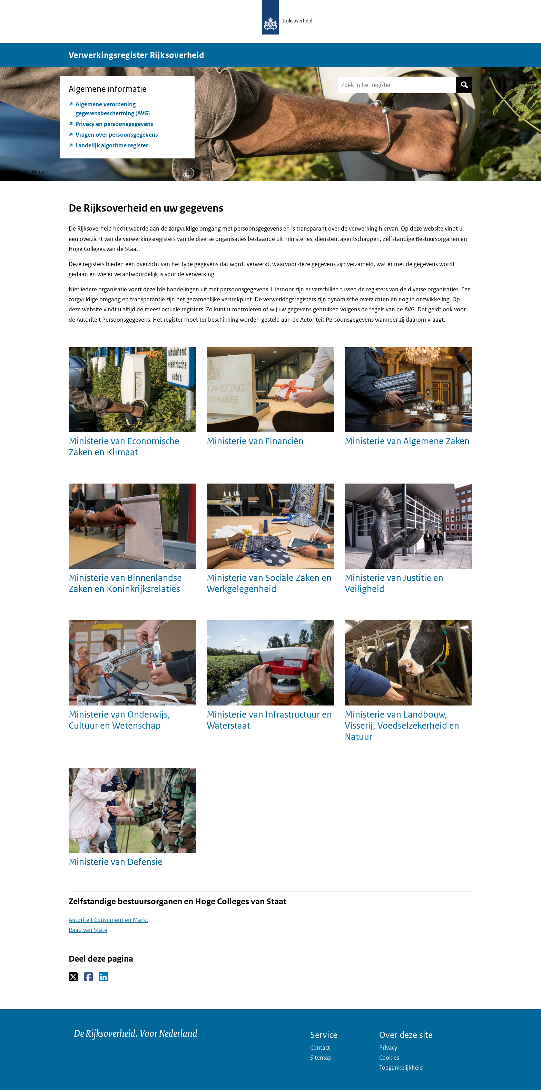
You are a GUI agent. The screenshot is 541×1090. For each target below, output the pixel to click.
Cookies (389, 1057)
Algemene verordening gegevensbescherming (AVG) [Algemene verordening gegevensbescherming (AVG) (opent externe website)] (113, 108)
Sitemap (321, 1057)
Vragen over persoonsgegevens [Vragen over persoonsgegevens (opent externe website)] (117, 134)
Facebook (89, 977)
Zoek (464, 85)
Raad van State (88, 930)
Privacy (388, 1047)
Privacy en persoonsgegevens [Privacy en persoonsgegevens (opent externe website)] (114, 124)
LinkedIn (104, 977)
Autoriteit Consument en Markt (108, 920)
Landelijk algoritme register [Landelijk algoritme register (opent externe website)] (112, 145)
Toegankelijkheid (401, 1067)
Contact (320, 1047)
